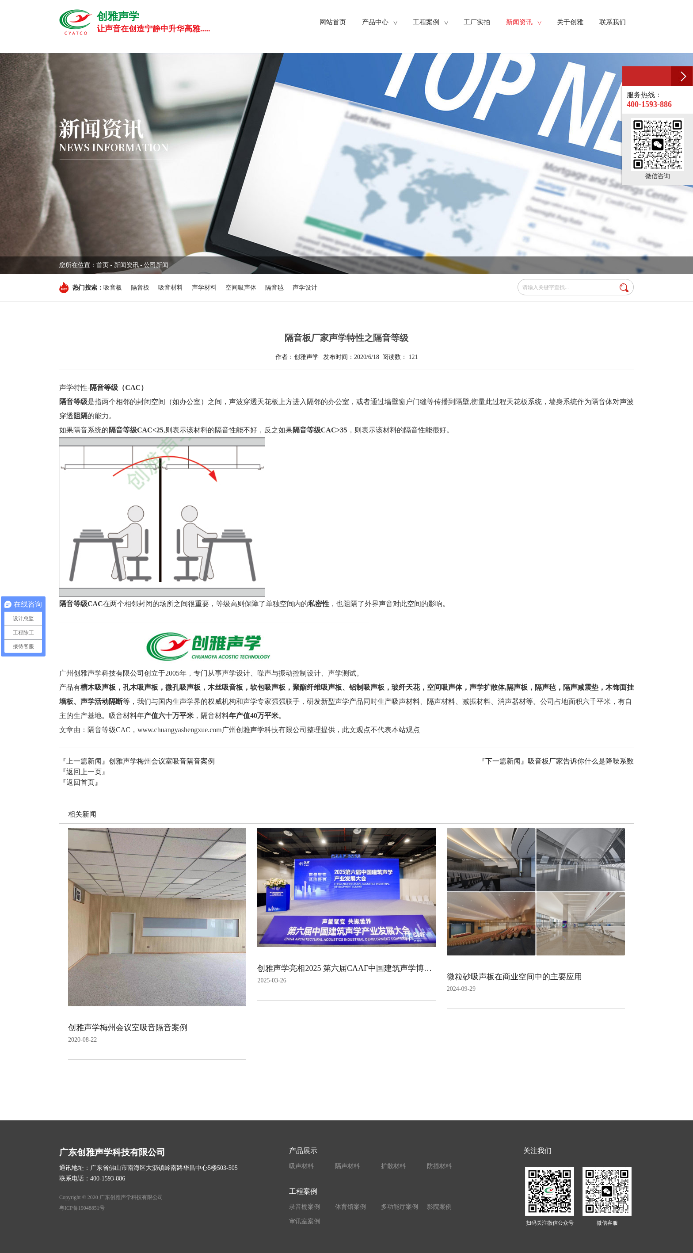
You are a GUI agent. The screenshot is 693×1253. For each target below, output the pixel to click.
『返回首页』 (80, 782)
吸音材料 (170, 287)
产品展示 (303, 1150)
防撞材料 (439, 1166)
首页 (102, 265)
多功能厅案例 (399, 1206)
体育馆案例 (350, 1206)
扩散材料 (393, 1166)
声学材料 (204, 287)
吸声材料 (301, 1166)
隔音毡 (274, 287)
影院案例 (439, 1206)
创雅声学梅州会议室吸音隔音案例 (162, 761)
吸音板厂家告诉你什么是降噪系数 (581, 761)
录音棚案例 (304, 1206)
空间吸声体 (240, 287)
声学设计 (305, 287)
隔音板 (140, 287)
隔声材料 (347, 1166)
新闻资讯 (126, 265)
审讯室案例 (304, 1221)
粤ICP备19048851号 (82, 1208)
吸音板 (112, 287)
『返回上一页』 (84, 771)
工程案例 (303, 1191)
